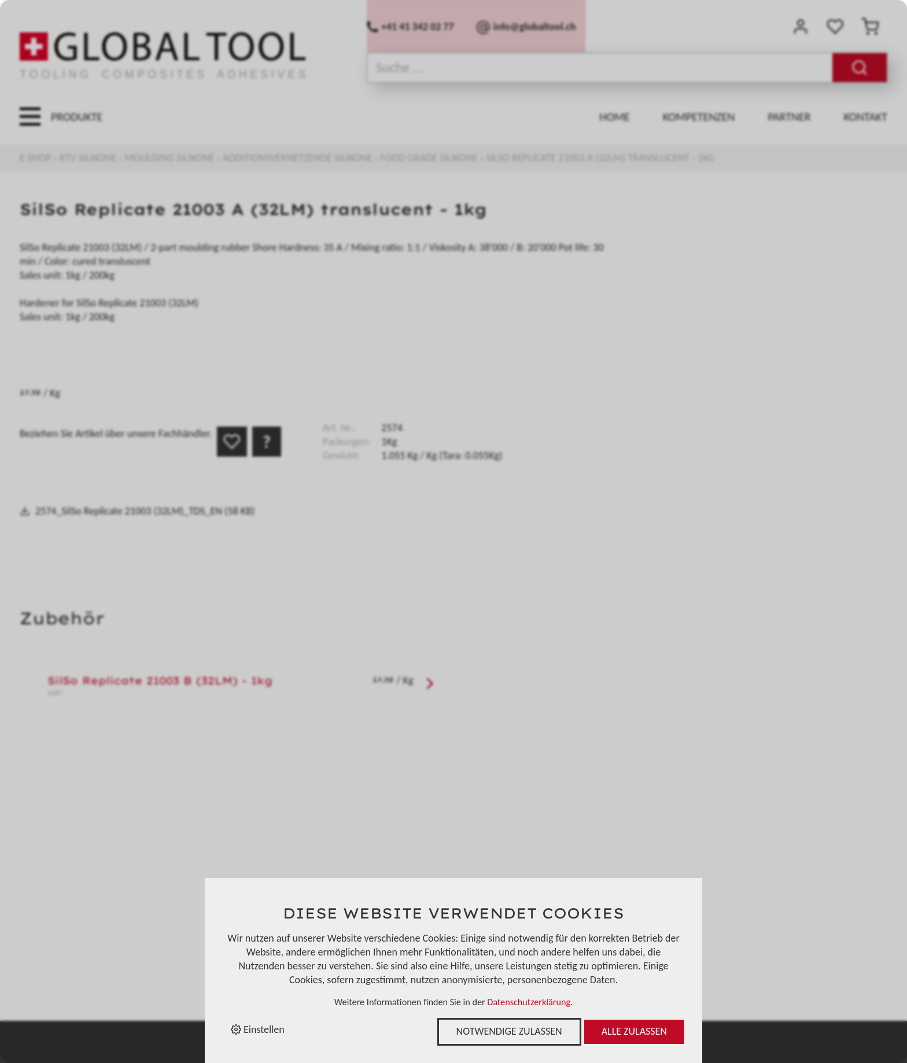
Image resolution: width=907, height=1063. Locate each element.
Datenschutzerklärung (528, 1002)
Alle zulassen (634, 1031)
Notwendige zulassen (509, 1031)
